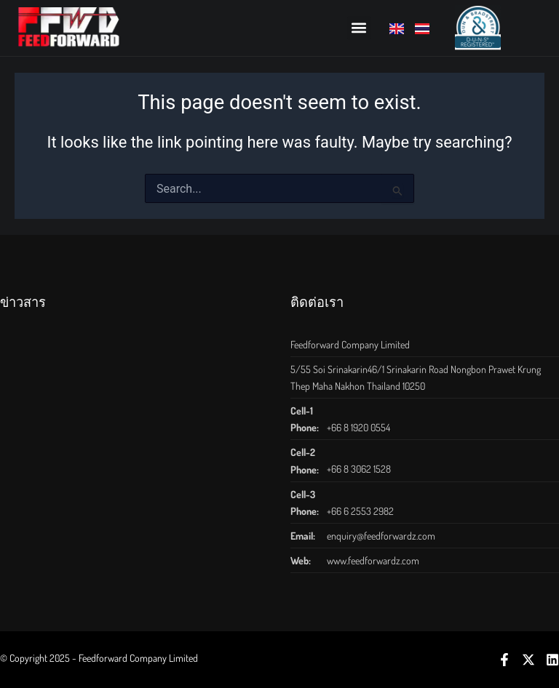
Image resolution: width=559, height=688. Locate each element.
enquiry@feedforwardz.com (381, 535)
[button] (359, 28)
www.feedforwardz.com (373, 560)
